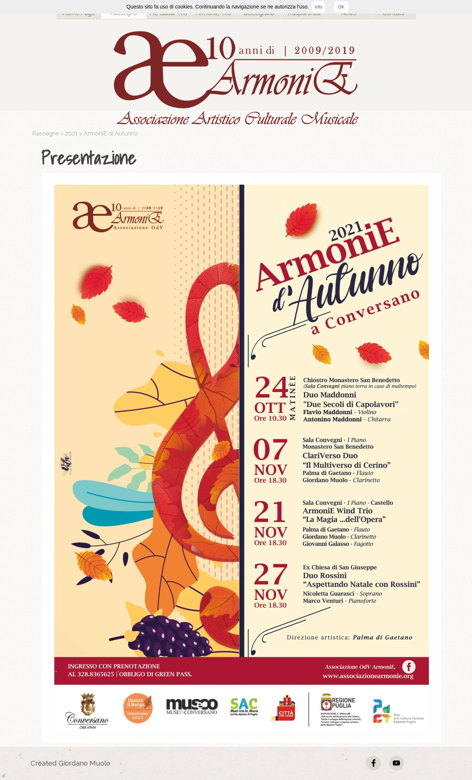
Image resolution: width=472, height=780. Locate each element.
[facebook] (373, 763)
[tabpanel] (238, 158)
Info (318, 7)
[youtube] (396, 763)
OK (341, 7)
